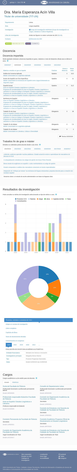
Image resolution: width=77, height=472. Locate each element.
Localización (44, 454)
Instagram (62, 458)
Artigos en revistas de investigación (16, 324)
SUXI (60, 35)
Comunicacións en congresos (15, 341)
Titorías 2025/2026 (66, 136)
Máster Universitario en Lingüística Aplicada (16, 75)
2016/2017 (67, 149)
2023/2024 (37, 65)
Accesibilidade (44, 458)
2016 (27, 345)
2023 (8, 345)
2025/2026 (17, 65)
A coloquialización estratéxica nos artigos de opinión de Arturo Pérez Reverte (27, 160)
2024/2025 (27, 65)
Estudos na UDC (26, 456)
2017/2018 (57, 149)
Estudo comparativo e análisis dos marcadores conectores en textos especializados (29, 167)
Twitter (61, 456)
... (39, 345)
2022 (15, 345)
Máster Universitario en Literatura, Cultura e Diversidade (20, 131)
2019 (21, 345)
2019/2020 (47, 149)
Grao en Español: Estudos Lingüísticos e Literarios (18, 87)
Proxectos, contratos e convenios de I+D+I (19, 320)
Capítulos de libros (11, 332)
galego (13, 2)
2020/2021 (37, 149)
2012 (33, 345)
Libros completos (11, 328)
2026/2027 (7, 65)
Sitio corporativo (26, 454)
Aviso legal (43, 456)
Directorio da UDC (35, 39)
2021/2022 (57, 65)
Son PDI (21, 2)
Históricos (15, 382)
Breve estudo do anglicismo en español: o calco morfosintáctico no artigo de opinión (29, 163)
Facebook (62, 454)
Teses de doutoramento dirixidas (16, 336)
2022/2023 (47, 65)
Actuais (6, 382)
